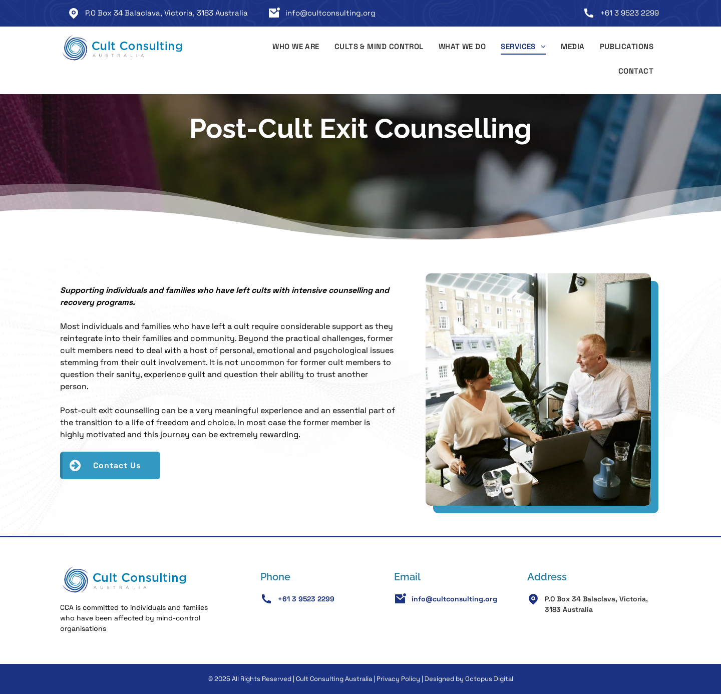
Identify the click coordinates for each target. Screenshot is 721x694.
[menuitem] (296, 48)
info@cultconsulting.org (330, 13)
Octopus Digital (489, 678)
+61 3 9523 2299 (629, 13)
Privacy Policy (398, 678)
